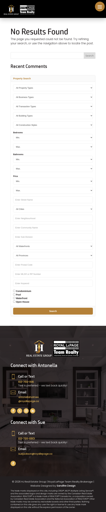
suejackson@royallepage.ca (35, 453)
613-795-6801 (26, 438)
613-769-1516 (26, 382)
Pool (17, 294)
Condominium (22, 291)
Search (53, 311)
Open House (21, 302)
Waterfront (20, 298)
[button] (100, 6)
